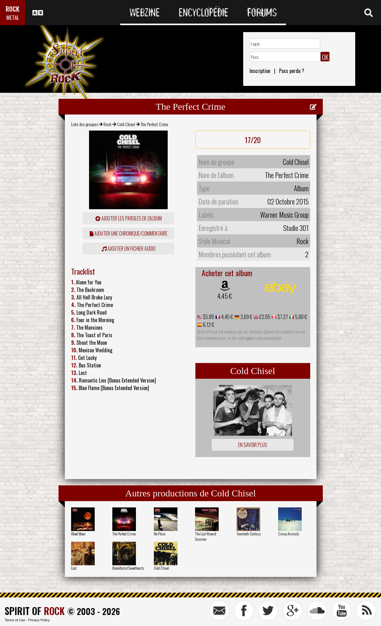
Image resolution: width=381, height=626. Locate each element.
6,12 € (208, 324)
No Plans (159, 533)
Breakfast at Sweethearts (128, 568)
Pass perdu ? (291, 71)
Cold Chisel (126, 124)
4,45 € (224, 296)
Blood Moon (78, 533)
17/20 (253, 139)
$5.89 (208, 317)
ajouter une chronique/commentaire (128, 233)
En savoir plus (252, 445)
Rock (107, 124)
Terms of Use (15, 620)
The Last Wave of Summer (205, 536)
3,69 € (245, 317)
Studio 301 (296, 228)
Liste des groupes (84, 124)
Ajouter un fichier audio (128, 248)
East (73, 568)
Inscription (259, 71)
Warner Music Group (284, 215)
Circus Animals (288, 533)
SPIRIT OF (34, 611)
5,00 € (300, 317)
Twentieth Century (249, 533)
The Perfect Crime (124, 533)
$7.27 (282, 317)
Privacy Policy (39, 620)
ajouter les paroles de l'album (128, 218)
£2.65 (264, 317)
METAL (12, 17)
